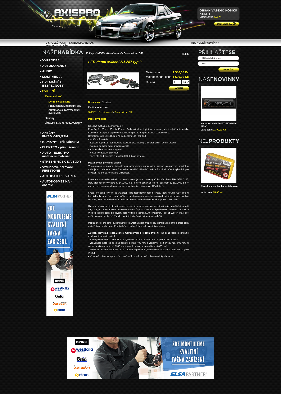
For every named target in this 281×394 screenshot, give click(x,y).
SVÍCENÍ (100, 53)
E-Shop (90, 53)
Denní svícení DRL (134, 53)
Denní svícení (114, 53)
